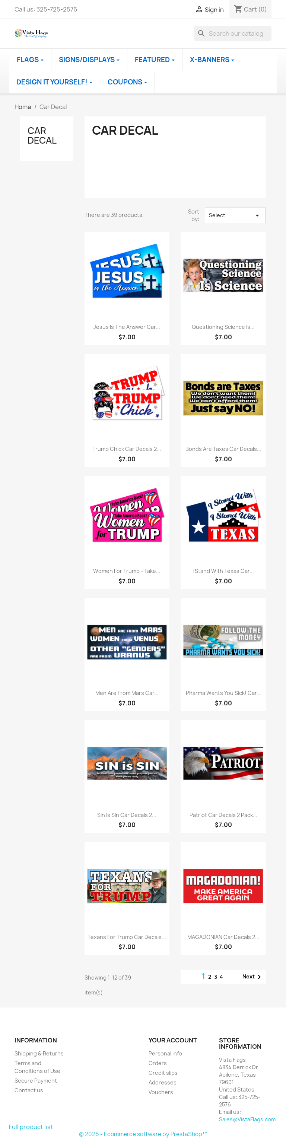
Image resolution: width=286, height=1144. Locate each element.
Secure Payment (36, 1080)
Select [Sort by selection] (235, 215)
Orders (158, 1063)
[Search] (232, 33)
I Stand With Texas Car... (223, 570)
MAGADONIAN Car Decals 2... (223, 936)
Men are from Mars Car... (127, 692)
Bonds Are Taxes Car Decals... (223, 448)
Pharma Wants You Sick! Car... (223, 692)
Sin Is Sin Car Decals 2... (126, 814)
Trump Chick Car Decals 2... (126, 448)
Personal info (165, 1053)
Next (253, 976)
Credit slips (163, 1072)
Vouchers (161, 1092)
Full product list (31, 1127)
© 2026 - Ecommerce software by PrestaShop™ (143, 1134)
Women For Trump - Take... (127, 570)
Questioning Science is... (223, 326)
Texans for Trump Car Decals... (127, 936)
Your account (173, 1040)
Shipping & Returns (39, 1053)
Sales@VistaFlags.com (247, 1119)
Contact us (29, 1090)
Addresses (163, 1082)
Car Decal (42, 135)
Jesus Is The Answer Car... (126, 326)
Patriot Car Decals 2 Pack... (223, 814)
